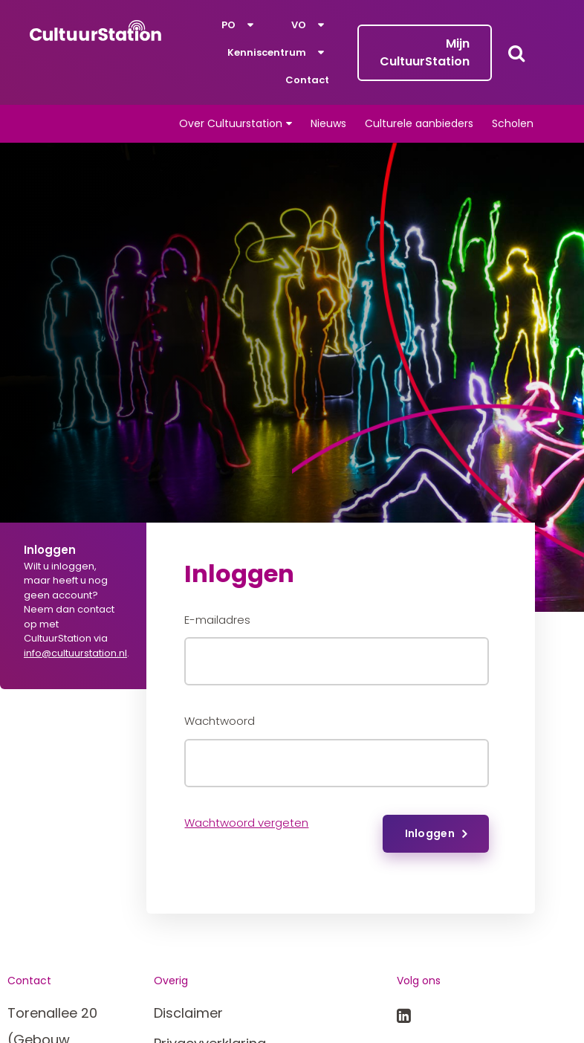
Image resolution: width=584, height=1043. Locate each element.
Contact (307, 80)
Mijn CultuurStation (425, 52)
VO (298, 25)
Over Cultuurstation (230, 123)
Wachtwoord (219, 721)
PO (228, 25)
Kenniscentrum (266, 52)
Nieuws (328, 123)
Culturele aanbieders (419, 123)
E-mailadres (217, 619)
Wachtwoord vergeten (246, 822)
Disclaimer (188, 1013)
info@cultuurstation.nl (75, 653)
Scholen (512, 123)
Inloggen (430, 833)
